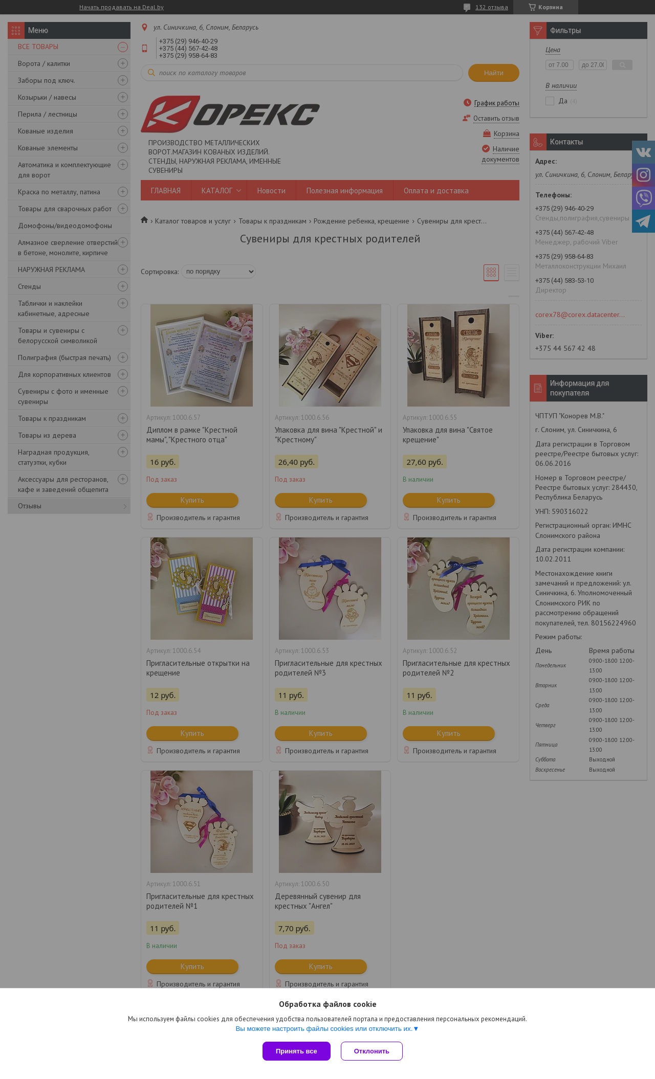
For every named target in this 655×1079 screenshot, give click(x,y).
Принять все (296, 1051)
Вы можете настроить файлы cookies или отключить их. (323, 1028)
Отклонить (371, 1051)
